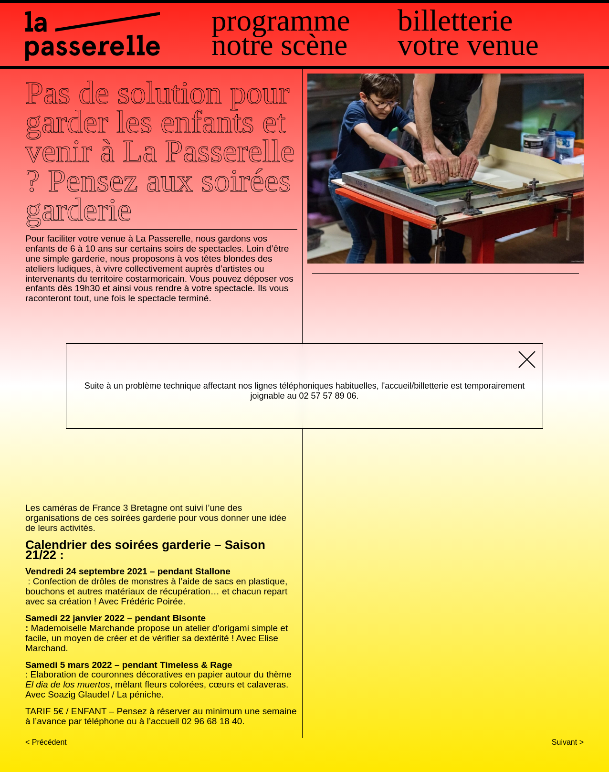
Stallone (213, 571)
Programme (280, 21)
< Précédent (46, 742)
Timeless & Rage (196, 665)
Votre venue (468, 45)
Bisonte (189, 618)
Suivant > (568, 742)
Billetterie (455, 21)
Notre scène (279, 45)
